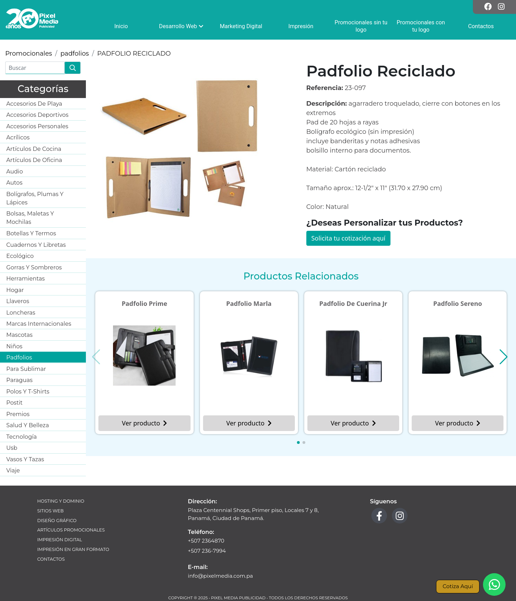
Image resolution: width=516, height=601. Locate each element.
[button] (298, 442)
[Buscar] (35, 68)
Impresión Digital (59, 539)
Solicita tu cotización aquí (348, 238)
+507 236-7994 (207, 550)
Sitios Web (50, 510)
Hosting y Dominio (60, 501)
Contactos (51, 559)
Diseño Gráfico (56, 520)
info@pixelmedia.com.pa (220, 575)
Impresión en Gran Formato (73, 549)
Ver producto (144, 423)
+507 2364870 (206, 540)
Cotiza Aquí (458, 586)
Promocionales (28, 53)
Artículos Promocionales (71, 530)
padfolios (75, 53)
